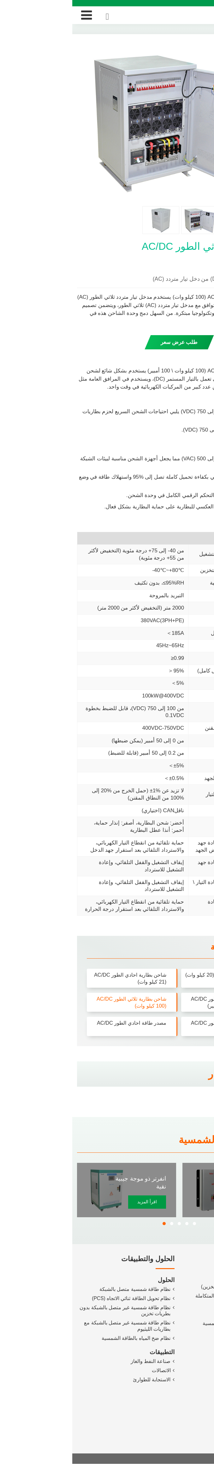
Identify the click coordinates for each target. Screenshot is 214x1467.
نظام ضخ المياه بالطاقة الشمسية (63, 1340)
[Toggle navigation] (14, 15)
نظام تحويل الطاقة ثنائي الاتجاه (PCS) (58, 1300)
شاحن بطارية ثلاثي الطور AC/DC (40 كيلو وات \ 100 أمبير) (151, 1002)
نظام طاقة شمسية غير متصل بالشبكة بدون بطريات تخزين (52, 1312)
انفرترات (196, 1278)
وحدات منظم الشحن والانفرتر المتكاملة (164, 1297)
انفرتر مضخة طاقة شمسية (176, 1183)
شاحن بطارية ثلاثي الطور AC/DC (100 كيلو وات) (57, 1002)
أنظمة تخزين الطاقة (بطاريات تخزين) (166, 1288)
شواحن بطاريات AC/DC (180, 1307)
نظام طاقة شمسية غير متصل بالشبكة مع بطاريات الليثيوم (55, 1328)
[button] (92, 1225)
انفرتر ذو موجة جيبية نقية (68, 1183)
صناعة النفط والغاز (78, 1364)
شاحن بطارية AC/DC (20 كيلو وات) (155, 978)
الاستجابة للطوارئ (79, 1382)
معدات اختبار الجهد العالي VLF (173, 1344)
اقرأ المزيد (75, 1203)
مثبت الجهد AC (189, 1335)
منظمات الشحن (188, 1316)
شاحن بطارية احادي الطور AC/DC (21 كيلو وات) (55, 978)
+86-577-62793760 (181, 1432)
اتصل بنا (197, 1402)
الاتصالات (88, 1373)
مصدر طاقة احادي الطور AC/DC (57, 1023)
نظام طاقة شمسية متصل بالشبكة (62, 1290)
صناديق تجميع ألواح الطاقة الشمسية (167, 1325)
